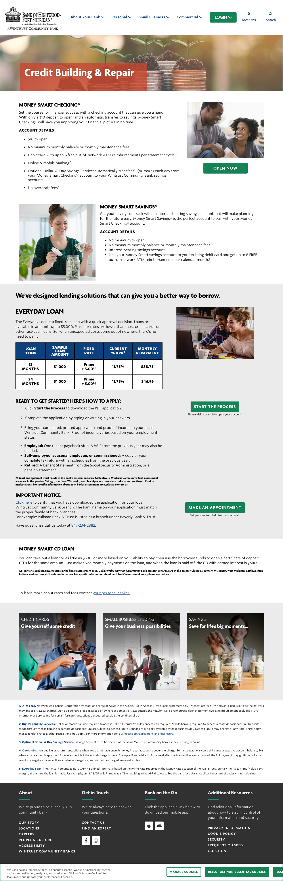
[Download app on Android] (159, 826)
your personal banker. (111, 593)
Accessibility (32, 845)
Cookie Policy (222, 833)
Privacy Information (229, 828)
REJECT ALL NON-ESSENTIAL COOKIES (237, 871)
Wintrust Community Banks (47, 851)
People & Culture (35, 840)
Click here (23, 502)
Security (216, 839)
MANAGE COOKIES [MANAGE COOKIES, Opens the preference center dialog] (184, 871)
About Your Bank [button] (86, 17)
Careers (26, 834)
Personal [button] (119, 17)
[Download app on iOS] (149, 826)
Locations (29, 828)
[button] (225, 168)
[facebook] (86, 840)
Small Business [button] (152, 17)
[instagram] (96, 840)
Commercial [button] (188, 17)
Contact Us (93, 822)
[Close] (276, 872)
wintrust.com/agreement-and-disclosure (147, 733)
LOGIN (224, 17)
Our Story (29, 822)
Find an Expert (96, 828)
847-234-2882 (83, 525)
